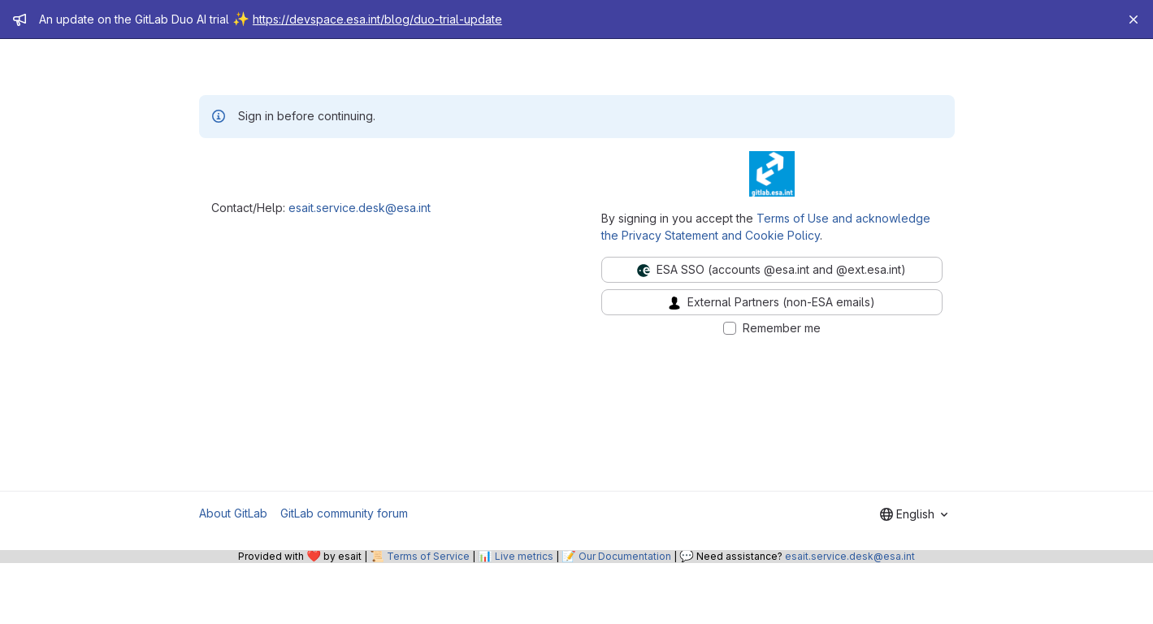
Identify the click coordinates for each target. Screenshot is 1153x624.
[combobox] (914, 514)
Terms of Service (428, 556)
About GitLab (233, 513)
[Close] (1133, 19)
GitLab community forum (344, 513)
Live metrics (524, 556)
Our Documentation (625, 556)
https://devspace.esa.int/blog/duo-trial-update (377, 19)
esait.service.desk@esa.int (359, 207)
